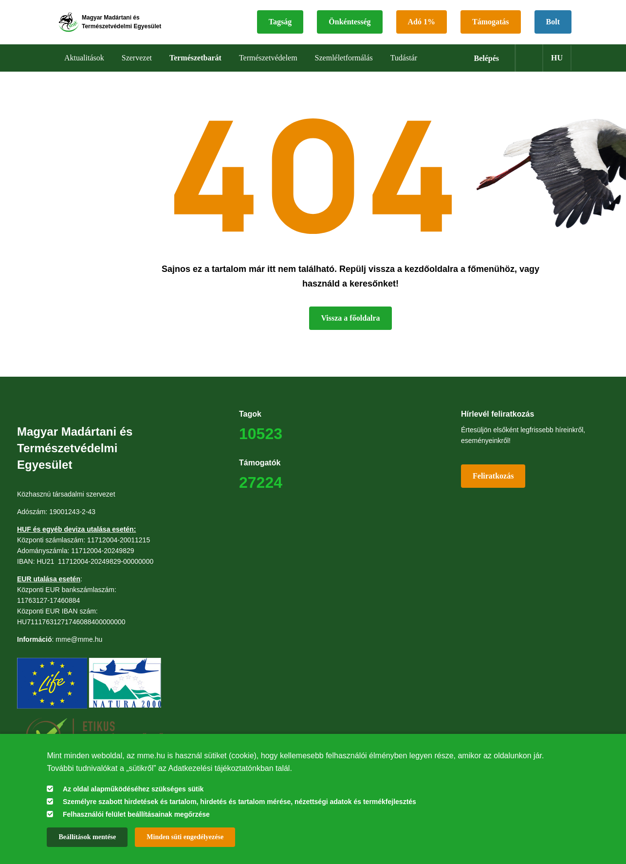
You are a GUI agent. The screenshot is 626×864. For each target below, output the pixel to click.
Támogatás (490, 27)
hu (557, 68)
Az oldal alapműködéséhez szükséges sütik (133, 789)
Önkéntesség (349, 27)
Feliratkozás (493, 486)
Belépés (486, 68)
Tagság (280, 27)
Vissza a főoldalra (350, 328)
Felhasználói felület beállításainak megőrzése (136, 814)
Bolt (553, 27)
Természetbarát (195, 68)
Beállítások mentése (87, 837)
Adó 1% (421, 27)
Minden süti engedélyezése (185, 837)
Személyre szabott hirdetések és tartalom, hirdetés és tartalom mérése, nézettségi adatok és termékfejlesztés (239, 802)
